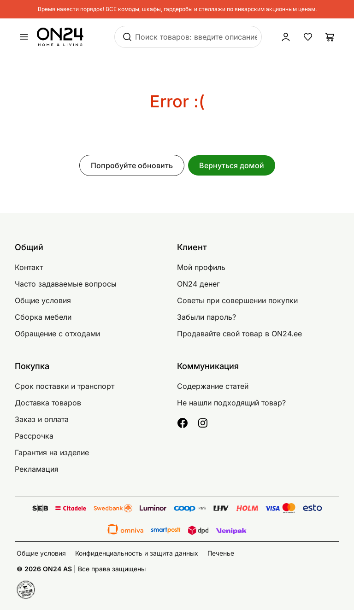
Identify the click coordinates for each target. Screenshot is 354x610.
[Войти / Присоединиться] (286, 37)
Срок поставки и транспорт (64, 386)
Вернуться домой (231, 165)
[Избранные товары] (308, 37)
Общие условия (43, 300)
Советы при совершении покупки (237, 300)
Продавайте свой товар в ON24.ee (239, 333)
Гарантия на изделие (52, 452)
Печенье (220, 553)
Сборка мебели (43, 317)
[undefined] (24, 37)
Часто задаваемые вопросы (66, 283)
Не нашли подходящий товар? (231, 402)
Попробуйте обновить (132, 165)
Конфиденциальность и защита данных (136, 553)
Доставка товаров (48, 402)
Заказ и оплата (42, 419)
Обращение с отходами (57, 333)
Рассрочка (34, 435)
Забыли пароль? (206, 317)
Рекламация (37, 469)
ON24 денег (198, 283)
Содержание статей (212, 386)
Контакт (29, 267)
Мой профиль (201, 267)
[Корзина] (330, 37)
